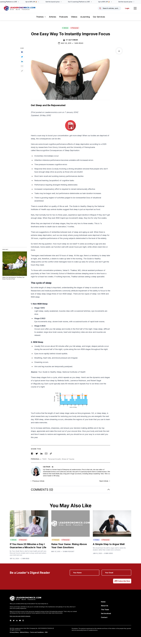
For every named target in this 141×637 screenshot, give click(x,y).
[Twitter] (13, 620)
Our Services (99, 17)
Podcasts (63, 17)
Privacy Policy (14, 632)
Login (127, 8)
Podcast (55, 540)
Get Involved (106, 613)
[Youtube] (20, 620)
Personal (74, 28)
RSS (46, 632)
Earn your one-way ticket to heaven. (20, 616)
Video (96, 540)
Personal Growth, (55, 459)
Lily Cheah (73, 40)
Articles (52, 17)
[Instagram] (23, 620)
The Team (105, 610)
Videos (74, 17)
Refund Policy (24, 632)
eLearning (85, 17)
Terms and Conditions (37, 632)
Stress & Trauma (68, 459)
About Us (104, 606)
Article (65, 28)
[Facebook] (10, 620)
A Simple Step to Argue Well (109, 544)
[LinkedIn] (17, 620)
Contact (104, 617)
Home (103, 602)
